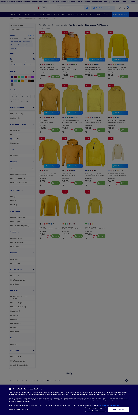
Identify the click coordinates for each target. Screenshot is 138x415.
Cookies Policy (103, 405)
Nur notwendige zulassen (95, 409)
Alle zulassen (118, 409)
